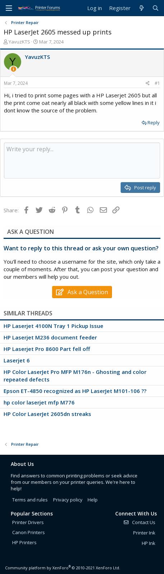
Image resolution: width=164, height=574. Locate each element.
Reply (153, 122)
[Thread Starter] (13, 69)
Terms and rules (30, 499)
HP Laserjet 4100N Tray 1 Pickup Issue (53, 325)
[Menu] (9, 8)
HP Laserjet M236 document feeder (50, 337)
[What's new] (141, 8)
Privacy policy (68, 499)
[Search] (156, 8)
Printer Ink (144, 532)
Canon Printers (28, 532)
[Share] (147, 83)
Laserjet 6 (17, 360)
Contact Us (139, 522)
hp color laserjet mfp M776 (39, 402)
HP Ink (148, 543)
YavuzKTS (19, 41)
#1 (157, 83)
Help (93, 499)
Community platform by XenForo (62, 567)
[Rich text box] (82, 161)
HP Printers (24, 542)
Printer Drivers (28, 522)
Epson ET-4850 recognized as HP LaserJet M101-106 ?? (75, 390)
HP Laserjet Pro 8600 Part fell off (47, 348)
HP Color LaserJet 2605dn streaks (47, 413)
